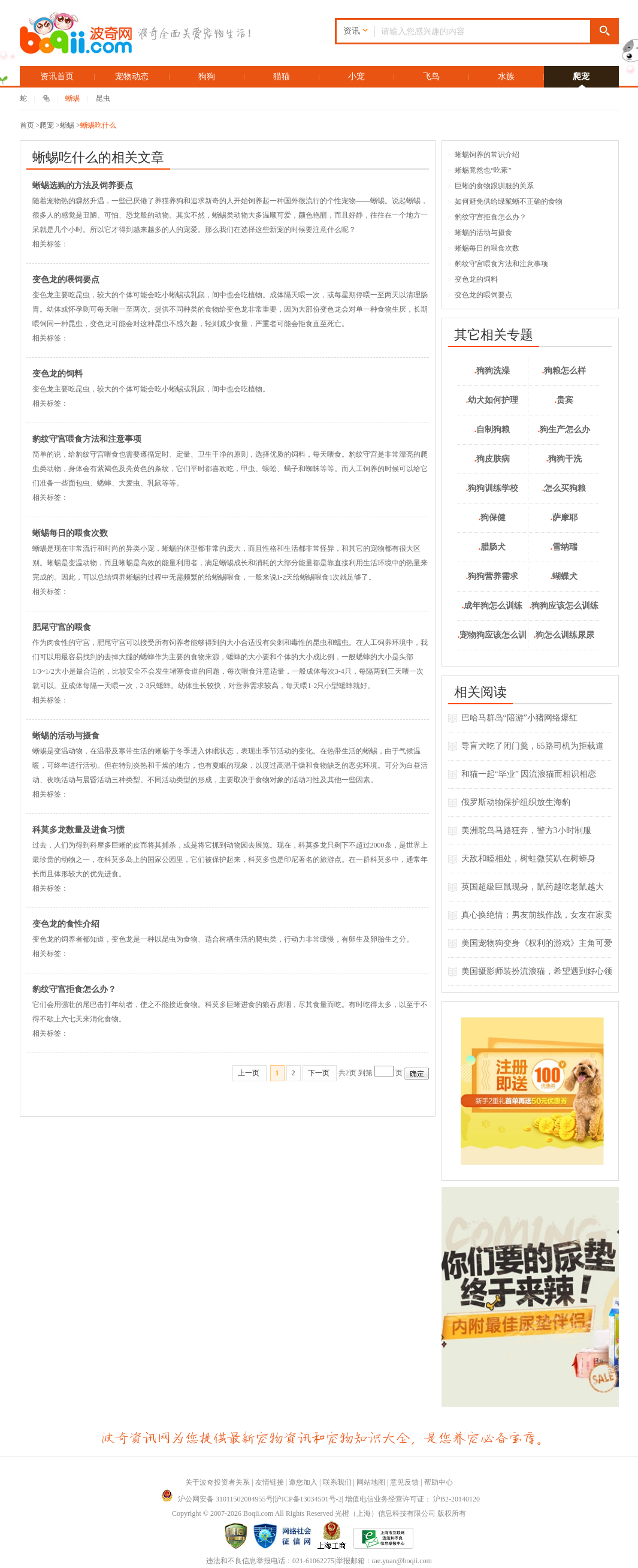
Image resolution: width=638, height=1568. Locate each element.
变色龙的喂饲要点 (65, 279)
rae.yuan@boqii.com (402, 1561)
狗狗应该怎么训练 (564, 605)
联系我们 (337, 1482)
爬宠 (581, 76)
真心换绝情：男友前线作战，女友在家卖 (536, 914)
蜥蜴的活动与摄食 (65, 735)
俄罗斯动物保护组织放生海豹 (515, 802)
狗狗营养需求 (492, 576)
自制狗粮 (492, 429)
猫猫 (281, 76)
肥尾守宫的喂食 (61, 627)
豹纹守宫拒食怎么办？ (74, 989)
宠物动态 (132, 76)
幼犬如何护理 (492, 400)
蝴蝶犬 (564, 576)
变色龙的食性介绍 (65, 923)
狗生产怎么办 (564, 429)
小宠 (356, 76)
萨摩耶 (564, 517)
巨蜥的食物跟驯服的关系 (491, 186)
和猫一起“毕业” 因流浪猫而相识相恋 (529, 774)
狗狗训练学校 (492, 488)
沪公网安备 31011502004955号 (217, 1499)
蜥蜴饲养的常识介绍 (484, 154)
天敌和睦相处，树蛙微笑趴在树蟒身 (528, 858)
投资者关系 (232, 1482)
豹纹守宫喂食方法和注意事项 (86, 439)
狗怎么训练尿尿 (564, 635)
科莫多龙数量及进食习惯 (78, 829)
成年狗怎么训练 (492, 605)
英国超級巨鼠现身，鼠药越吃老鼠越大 (532, 886)
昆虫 (103, 98)
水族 (506, 76)
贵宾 (564, 400)
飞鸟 (431, 76)
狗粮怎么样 (564, 370)
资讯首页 (57, 76)
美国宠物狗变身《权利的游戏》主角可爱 (536, 943)
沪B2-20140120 (456, 1499)
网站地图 (370, 1482)
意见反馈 (404, 1482)
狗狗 (206, 76)
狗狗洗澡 (492, 370)
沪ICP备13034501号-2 (308, 1499)
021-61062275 (313, 1561)
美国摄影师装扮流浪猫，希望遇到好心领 (536, 971)
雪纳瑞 (564, 546)
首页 (27, 125)
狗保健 (492, 517)
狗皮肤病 (492, 458)
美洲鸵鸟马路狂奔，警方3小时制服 (526, 830)
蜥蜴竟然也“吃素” (480, 170)
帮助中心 (438, 1482)
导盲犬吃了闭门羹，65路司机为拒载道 (532, 745)
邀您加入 (303, 1482)
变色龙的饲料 (57, 373)
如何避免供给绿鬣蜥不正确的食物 (505, 201)
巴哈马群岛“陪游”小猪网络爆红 (519, 717)
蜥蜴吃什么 (98, 125)
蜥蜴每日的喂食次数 (70, 533)
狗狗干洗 (564, 458)
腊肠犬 (492, 546)
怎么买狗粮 (564, 488)
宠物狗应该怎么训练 (492, 640)
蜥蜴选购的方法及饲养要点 (82, 185)
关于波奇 (199, 1482)
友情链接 (269, 1482)
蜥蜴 (72, 98)
